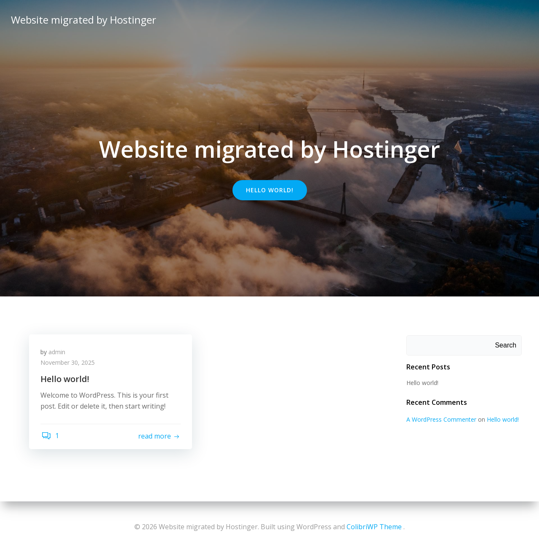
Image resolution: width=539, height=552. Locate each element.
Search (506, 345)
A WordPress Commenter (440, 420)
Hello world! (422, 383)
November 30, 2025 (69, 365)
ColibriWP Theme (374, 526)
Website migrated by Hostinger (82, 19)
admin (58, 354)
